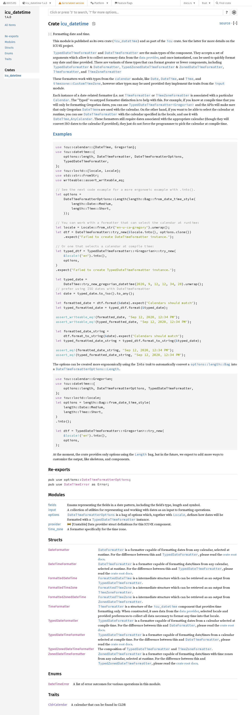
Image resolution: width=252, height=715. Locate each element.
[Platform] (99, 3)
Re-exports (12, 36)
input (52, 510)
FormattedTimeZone (62, 587)
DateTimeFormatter (62, 564)
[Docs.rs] (9, 3)
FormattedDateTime (62, 578)
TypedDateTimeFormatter (66, 635)
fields (52, 505)
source (225, 23)
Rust (204, 3)
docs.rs (188, 3)
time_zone (55, 529)
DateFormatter (58, 550)
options (53, 515)
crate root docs (121, 573)
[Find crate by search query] (235, 3)
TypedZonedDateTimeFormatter (71, 649)
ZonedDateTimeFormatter (66, 654)
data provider (148, 57)
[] (235, 23)
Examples (62, 134)
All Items (10, 25)
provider (54, 524)
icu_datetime (18, 12)
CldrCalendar (57, 705)
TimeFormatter (59, 606)
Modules (10, 42)
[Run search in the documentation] (135, 12)
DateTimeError (77, 484)
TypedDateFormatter (63, 621)
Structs (9, 47)
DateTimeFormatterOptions (105, 479)
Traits (8, 59)
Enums (9, 53)
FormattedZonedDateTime (67, 597)
